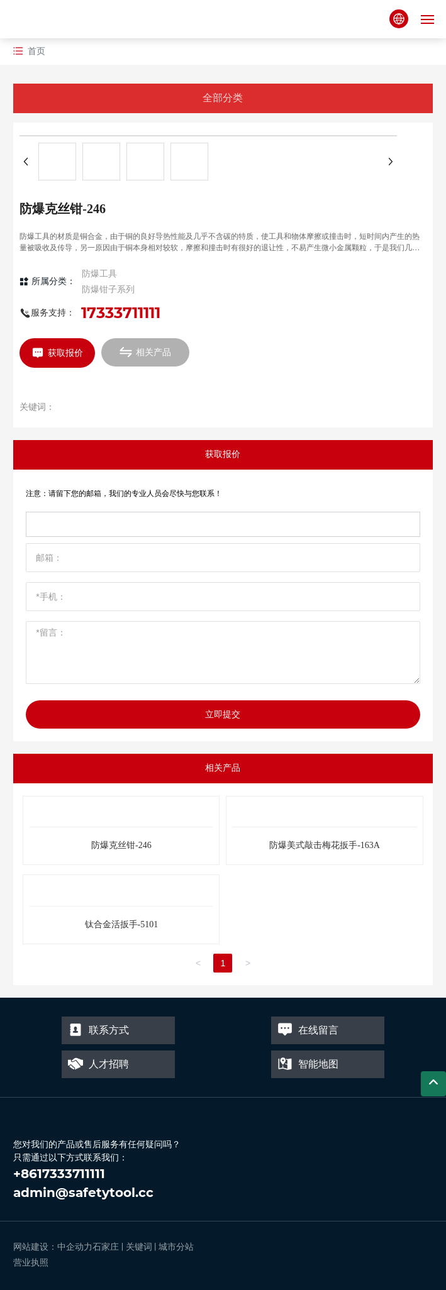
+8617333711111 (59, 1173)
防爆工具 (99, 273)
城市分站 (176, 1247)
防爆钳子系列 (108, 289)
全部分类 (223, 97)
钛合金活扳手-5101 (122, 924)
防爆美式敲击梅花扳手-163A (324, 845)
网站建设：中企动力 (52, 1247)
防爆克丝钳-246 (121, 845)
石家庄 (105, 1247)
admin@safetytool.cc (83, 1192)
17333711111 (120, 313)
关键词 (139, 1247)
